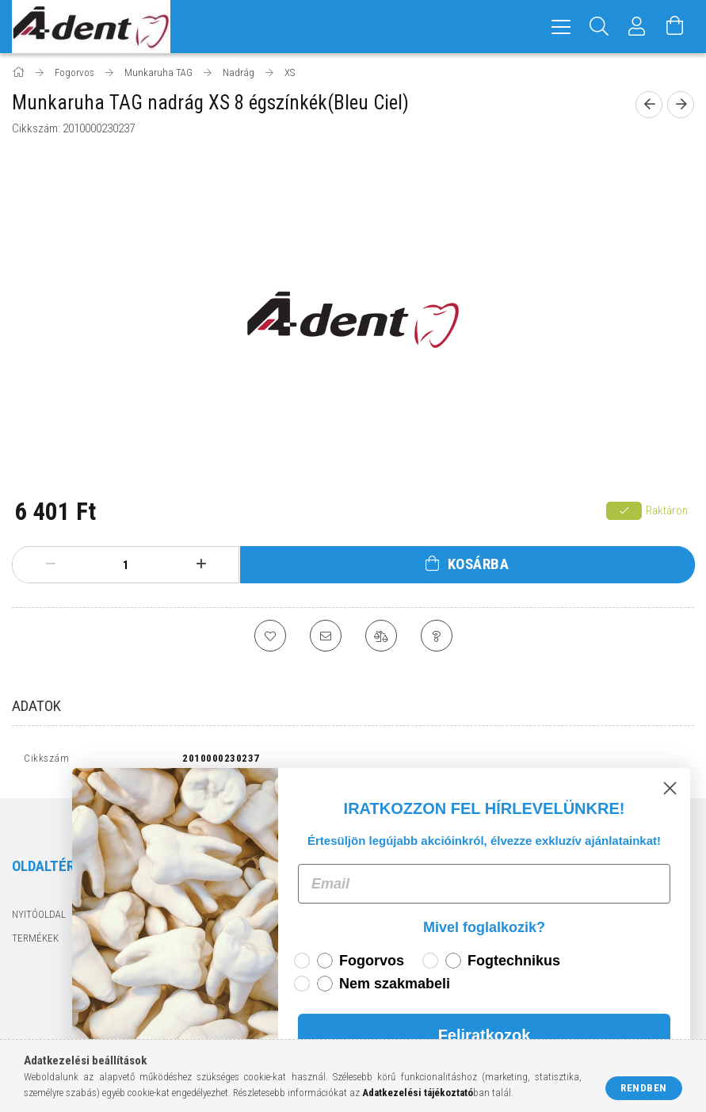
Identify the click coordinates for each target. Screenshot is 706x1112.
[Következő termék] (680, 104)
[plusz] (201, 564)
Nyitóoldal (39, 918)
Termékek (35, 941)
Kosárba (478, 564)
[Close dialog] (679, 788)
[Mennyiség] (126, 565)
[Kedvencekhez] (270, 636)
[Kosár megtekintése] (675, 26)
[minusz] (50, 564)
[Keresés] (599, 26)
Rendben (643, 1088)
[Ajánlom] (326, 636)
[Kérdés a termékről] (436, 636)
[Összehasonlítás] (381, 636)
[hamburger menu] (561, 26)
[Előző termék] (648, 104)
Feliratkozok (492, 1035)
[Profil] (637, 26)
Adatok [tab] (36, 706)
